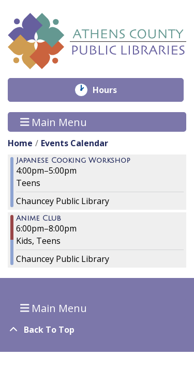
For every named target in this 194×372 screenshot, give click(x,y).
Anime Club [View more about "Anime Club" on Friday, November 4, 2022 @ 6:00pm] (38, 218)
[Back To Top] (97, 329)
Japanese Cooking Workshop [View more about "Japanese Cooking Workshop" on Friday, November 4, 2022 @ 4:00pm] (73, 160)
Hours (112, 90)
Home (20, 143)
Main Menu (53, 122)
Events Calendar (74, 143)
